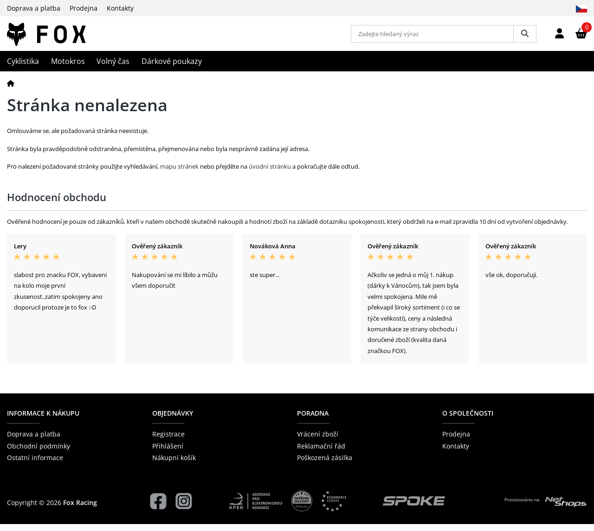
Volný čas (113, 68)
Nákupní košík (174, 464)
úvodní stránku (270, 173)
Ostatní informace (35, 464)
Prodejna (83, 8)
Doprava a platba (33, 8)
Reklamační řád (321, 452)
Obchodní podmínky (38, 452)
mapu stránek (179, 173)
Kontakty (120, 8)
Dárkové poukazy (172, 68)
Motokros (68, 68)
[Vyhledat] (524, 37)
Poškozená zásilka (324, 464)
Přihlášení (167, 452)
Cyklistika (23, 68)
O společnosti (467, 420)
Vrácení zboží (317, 440)
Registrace (168, 440)
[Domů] (10, 89)
